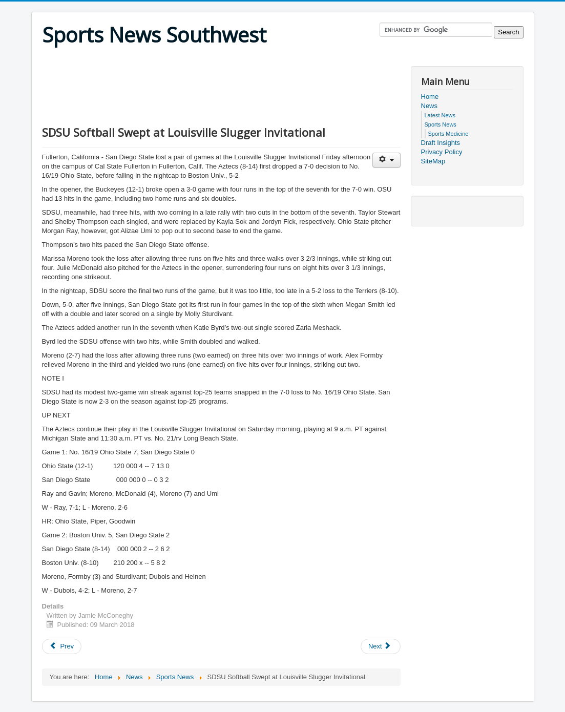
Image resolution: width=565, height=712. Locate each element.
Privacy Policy (442, 152)
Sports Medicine (448, 134)
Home (430, 96)
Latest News (440, 115)
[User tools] (386, 160)
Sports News (440, 124)
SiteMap (433, 161)
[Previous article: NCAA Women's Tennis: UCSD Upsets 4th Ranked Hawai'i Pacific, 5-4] (62, 646)
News (429, 106)
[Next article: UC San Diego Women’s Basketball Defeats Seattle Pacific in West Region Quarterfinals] (381, 646)
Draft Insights (441, 142)
